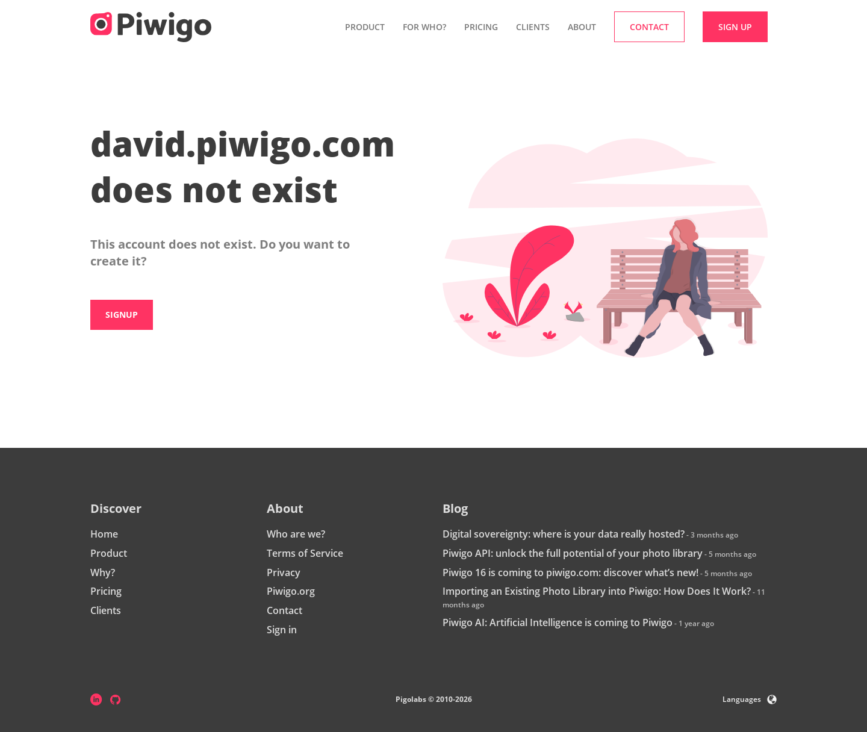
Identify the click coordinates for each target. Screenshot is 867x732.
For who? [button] (424, 27)
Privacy (283, 572)
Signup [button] (121, 314)
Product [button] (365, 27)
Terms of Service (305, 553)
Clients (533, 27)
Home (104, 534)
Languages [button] (749, 699)
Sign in (282, 629)
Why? (102, 572)
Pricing (481, 27)
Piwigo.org (291, 591)
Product (108, 553)
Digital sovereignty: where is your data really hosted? (564, 534)
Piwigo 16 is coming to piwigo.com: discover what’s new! (570, 572)
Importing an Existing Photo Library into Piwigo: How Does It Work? (597, 591)
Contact (284, 610)
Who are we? (296, 534)
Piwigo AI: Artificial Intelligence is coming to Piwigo (558, 622)
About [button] (582, 27)
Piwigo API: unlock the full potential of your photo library (573, 553)
